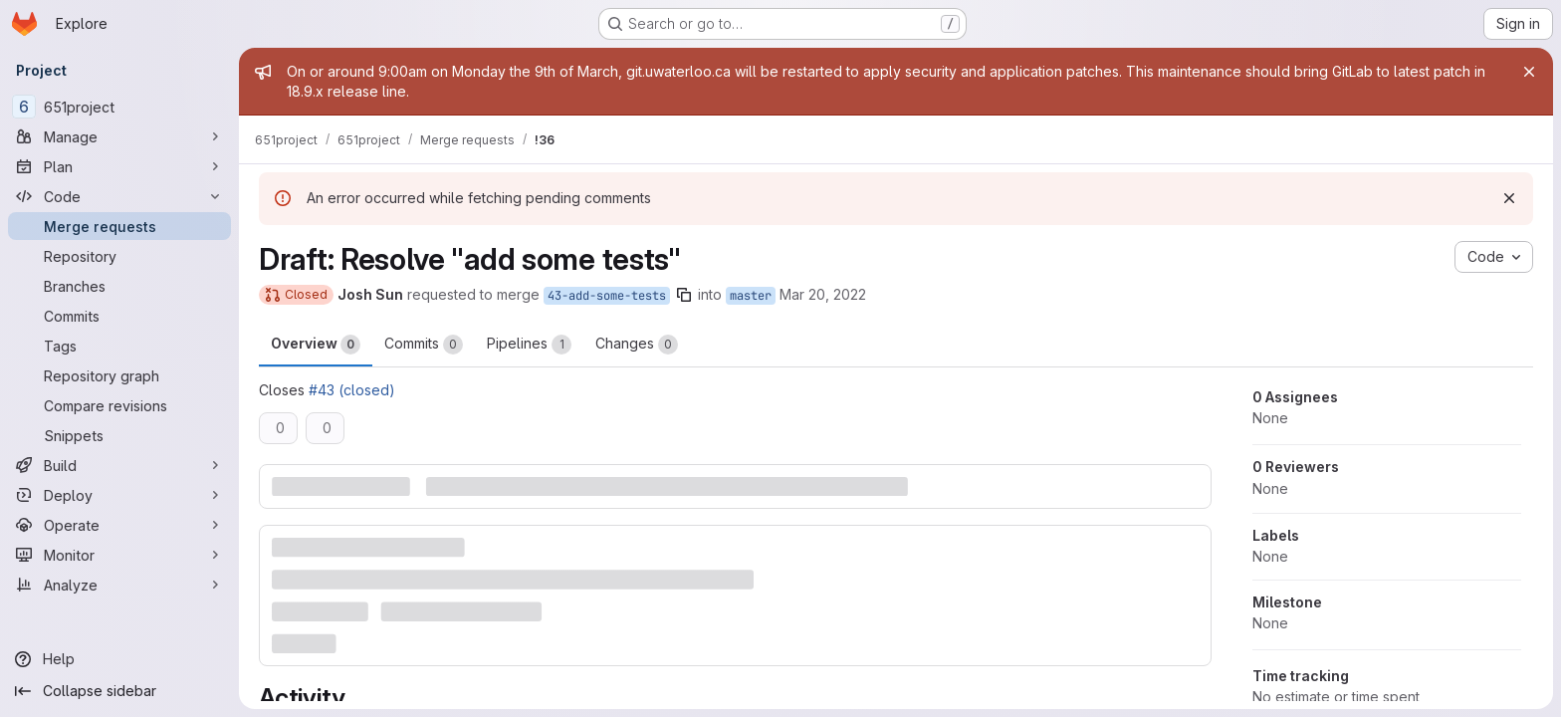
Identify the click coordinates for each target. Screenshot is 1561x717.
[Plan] (119, 166)
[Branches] (119, 286)
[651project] (119, 106)
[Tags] (119, 345)
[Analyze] (119, 584)
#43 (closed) (352, 389)
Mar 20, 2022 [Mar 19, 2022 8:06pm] (823, 294)
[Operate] (119, 525)
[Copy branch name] (684, 295)
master (751, 296)
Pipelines (529, 345)
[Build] (119, 465)
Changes (636, 345)
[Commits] (119, 316)
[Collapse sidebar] (119, 691)
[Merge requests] (119, 226)
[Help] (119, 659)
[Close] (1529, 72)
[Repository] (119, 256)
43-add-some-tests (607, 296)
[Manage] (119, 136)
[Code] (119, 196)
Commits (423, 345)
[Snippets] (119, 435)
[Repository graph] (119, 375)
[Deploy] (119, 495)
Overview (315, 345)
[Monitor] (119, 555)
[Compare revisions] (119, 405)
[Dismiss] (1509, 198)
